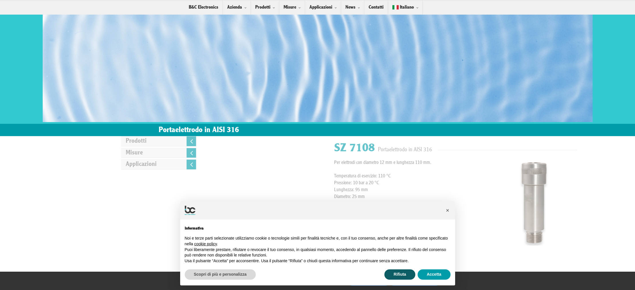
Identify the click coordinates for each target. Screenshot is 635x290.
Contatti (376, 7)
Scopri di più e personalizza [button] (220, 274)
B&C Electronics (203, 7)
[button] (447, 210)
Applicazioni (320, 7)
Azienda (234, 7)
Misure (290, 7)
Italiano (403, 7)
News (350, 7)
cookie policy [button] (205, 244)
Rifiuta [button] (400, 274)
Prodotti (262, 7)
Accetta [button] (434, 274)
